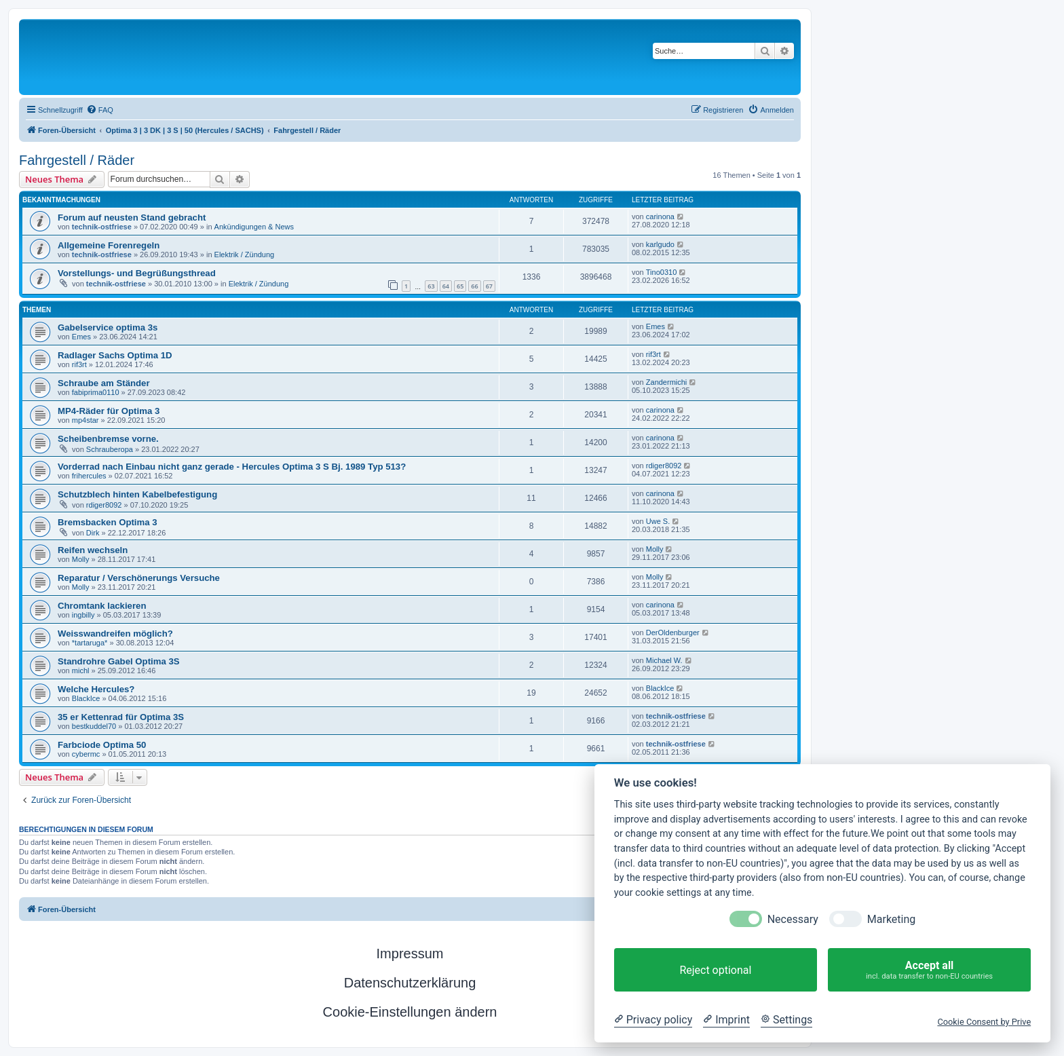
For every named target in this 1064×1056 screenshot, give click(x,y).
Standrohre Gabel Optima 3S (119, 661)
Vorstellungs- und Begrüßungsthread (137, 273)
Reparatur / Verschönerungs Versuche (139, 578)
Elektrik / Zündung (244, 254)
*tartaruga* (90, 643)
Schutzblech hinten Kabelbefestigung (137, 494)
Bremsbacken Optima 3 (107, 522)
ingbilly (83, 615)
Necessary (792, 919)
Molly (81, 559)
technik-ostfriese (102, 227)
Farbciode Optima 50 (102, 745)
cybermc (86, 754)
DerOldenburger (673, 632)
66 (474, 286)
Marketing (891, 919)
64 (445, 286)
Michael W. (664, 660)
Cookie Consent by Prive (984, 1022)
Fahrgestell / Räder (76, 160)
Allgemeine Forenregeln (108, 245)
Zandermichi (666, 382)
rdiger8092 (664, 465)
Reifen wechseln (93, 550)
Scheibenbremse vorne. (108, 439)
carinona (660, 216)
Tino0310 (661, 272)
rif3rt (79, 364)
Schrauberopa (109, 449)
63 (431, 286)
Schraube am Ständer (104, 383)
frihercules (89, 476)
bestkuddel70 (94, 726)
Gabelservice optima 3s (107, 327)
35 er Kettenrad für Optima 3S (121, 717)
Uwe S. (658, 521)
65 (460, 286)
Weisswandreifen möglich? (115, 633)
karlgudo (660, 244)
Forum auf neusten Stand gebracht (132, 217)
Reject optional (715, 970)
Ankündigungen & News (254, 227)
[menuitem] (99, 110)
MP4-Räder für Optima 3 (108, 411)
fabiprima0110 (95, 392)
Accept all (929, 970)
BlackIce (86, 698)
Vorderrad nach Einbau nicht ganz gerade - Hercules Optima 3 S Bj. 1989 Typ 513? (232, 466)
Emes (81, 337)
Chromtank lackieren (102, 606)
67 (489, 286)
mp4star (85, 420)
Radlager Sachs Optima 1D (115, 355)
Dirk (93, 533)
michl (81, 670)
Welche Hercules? (96, 689)
